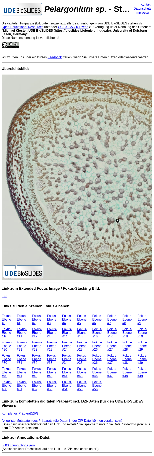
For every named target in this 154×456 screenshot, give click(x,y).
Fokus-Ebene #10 (7, 332)
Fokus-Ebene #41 (22, 372)
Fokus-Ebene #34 (67, 359)
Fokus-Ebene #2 (37, 319)
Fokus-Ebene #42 (37, 372)
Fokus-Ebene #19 (142, 332)
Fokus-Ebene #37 (112, 359)
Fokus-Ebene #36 (97, 359)
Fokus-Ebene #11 (22, 332)
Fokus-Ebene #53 (52, 385)
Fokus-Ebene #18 (127, 332)
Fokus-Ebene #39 (142, 359)
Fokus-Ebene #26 (97, 346)
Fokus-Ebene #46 (97, 372)
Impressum (143, 12)
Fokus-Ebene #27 (112, 346)
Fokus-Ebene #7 (112, 319)
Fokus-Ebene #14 (67, 332)
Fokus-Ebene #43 (52, 372)
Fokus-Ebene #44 (67, 372)
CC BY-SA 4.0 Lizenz (73, 27)
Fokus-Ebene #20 (7, 346)
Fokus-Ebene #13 (52, 332)
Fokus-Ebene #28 (127, 346)
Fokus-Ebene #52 (37, 385)
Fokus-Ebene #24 (67, 346)
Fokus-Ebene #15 (82, 332)
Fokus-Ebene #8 (127, 319)
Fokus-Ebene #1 (22, 319)
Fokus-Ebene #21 (22, 346)
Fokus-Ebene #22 (37, 346)
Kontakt (146, 4)
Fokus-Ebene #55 (82, 385)
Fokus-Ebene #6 (97, 319)
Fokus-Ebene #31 (22, 359)
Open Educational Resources (22, 27)
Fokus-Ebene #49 (142, 372)
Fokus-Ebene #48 (127, 372)
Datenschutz (142, 8)
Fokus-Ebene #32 (37, 359)
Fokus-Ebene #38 (127, 359)
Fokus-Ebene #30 (7, 359)
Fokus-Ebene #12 (37, 332)
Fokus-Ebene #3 (52, 319)
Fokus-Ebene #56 (97, 385)
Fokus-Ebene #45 (82, 372)
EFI (4, 296)
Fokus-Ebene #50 (7, 385)
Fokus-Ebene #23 (52, 346)
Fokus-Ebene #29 (142, 346)
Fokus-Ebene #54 (67, 385)
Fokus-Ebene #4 (67, 319)
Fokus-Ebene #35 (82, 359)
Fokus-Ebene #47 (112, 372)
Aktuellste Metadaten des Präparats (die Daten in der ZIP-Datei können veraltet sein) (62, 420)
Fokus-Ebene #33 (52, 359)
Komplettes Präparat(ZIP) (20, 413)
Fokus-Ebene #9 (142, 319)
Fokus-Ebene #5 (82, 319)
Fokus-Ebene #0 (7, 319)
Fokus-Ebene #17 (112, 332)
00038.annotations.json (18, 445)
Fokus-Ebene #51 (22, 385)
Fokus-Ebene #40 (7, 372)
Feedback (55, 57)
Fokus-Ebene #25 (82, 346)
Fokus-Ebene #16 (97, 332)
